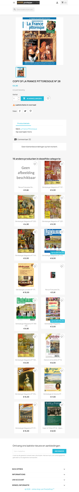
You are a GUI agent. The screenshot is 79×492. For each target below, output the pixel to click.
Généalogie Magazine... (53, 324)
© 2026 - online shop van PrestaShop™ (39, 489)
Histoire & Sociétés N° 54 (53, 360)
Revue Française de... (26, 187)
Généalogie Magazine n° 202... (26, 221)
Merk (18, 129)
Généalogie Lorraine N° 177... (26, 290)
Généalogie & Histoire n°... (52, 394)
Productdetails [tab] (23, 123)
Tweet (25, 111)
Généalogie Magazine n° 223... (53, 221)
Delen (20, 111)
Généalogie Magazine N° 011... (26, 428)
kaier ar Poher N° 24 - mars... (53, 428)
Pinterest (30, 111)
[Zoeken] (24, 9)
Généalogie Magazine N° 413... (53, 255)
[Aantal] (15, 98)
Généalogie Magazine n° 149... (26, 255)
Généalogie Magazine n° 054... (26, 394)
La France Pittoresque (28, 129)
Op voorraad (21, 132)
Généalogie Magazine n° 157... (53, 187)
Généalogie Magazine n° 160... (26, 360)
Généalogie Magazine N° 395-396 (26, 325)
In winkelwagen (32, 98)
